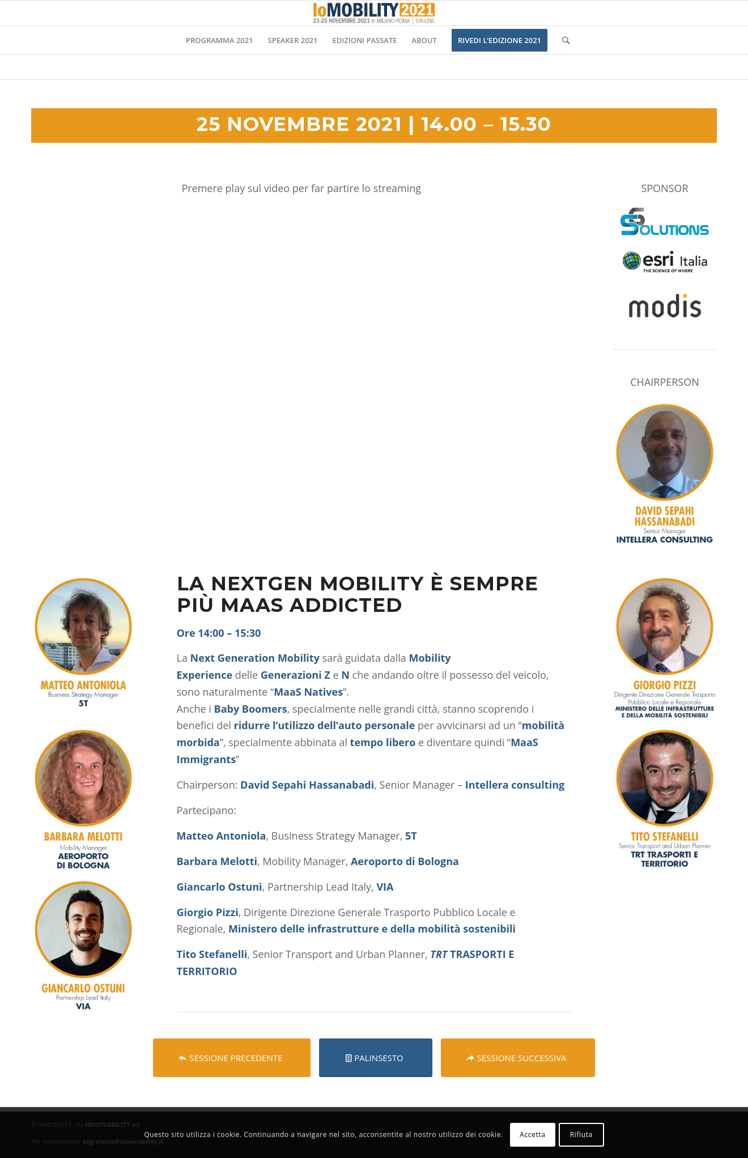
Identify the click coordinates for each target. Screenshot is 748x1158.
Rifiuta (581, 1134)
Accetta (532, 1134)
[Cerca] (562, 40)
